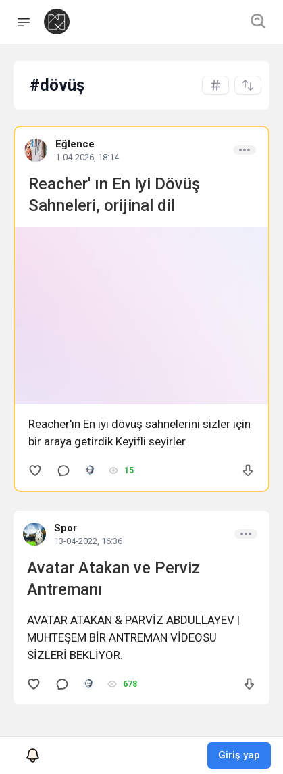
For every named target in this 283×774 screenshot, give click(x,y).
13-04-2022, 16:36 (88, 541)
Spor (65, 528)
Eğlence (75, 144)
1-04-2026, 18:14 (87, 157)
